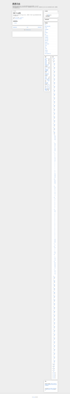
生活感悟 (47, 90)
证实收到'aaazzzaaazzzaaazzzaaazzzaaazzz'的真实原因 (54, 226)
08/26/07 (54, 292)
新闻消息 (49, 384)
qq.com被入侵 (54, 257)
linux (47, 85)
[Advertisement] (24, 33)
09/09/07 (54, 300)
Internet (18, 18)
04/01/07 (54, 87)
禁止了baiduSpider (54, 202)
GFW (46, 62)
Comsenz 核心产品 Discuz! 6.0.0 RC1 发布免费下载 (54, 165)
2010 (54, 368)
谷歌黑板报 (46, 29)
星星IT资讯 (46, 40)
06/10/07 (54, 109)
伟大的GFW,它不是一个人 (54, 191)
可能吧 (46, 27)
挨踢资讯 (47, 385)
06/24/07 (54, 117)
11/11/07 (54, 334)
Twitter (46, 45)
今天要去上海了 (54, 272)
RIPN (47, 67)
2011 (54, 370)
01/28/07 (54, 64)
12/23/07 (54, 357)
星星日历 (52, 383)
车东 (45, 24)
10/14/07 (54, 319)
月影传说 (46, 50)
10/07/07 (54, 315)
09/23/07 (54, 308)
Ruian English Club (48, 53)
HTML (46, 63)
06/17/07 (54, 113)
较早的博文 (40, 27)
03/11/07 (54, 75)
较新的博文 (15, 27)
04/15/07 (54, 90)
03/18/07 (54, 79)
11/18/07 (54, 338)
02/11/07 (54, 71)
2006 (54, 58)
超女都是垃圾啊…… (54, 138)
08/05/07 (54, 281)
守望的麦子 (46, 37)
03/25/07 (54, 83)
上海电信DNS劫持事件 (54, 146)
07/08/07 (54, 125)
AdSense (46, 58)
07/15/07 (54, 128)
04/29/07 (54, 94)
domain (48, 79)
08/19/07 (54, 289)
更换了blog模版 (54, 250)
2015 (54, 375)
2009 (54, 366)
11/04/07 (54, 330)
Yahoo (46, 77)
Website (20, 18)
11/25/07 (54, 342)
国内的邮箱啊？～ (54, 182)
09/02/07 (54, 296)
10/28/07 (54, 327)
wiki (47, 87)
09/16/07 (54, 304)
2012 (54, 372)
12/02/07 (54, 346)
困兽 (45, 34)
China (46, 60)
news (45, 86)
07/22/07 (54, 132)
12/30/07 (54, 361)
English (46, 61)
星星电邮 (46, 384)
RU (45, 68)
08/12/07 (54, 285)
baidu (46, 78)
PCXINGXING (53, 384)
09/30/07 (54, 311)
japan (49, 84)
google (46, 82)
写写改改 (46, 32)
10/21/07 (54, 323)
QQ (49, 66)
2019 (54, 376)
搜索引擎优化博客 (47, 26)
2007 (54, 60)
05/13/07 (54, 98)
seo (49, 86)
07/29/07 (54, 277)
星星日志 (16, 4)
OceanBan (46, 35)
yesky (45, 88)
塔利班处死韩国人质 (54, 265)
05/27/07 (54, 102)
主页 (27, 27)
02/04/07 (54, 68)
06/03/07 (54, 106)
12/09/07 (54, 349)
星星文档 (55, 383)
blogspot (46, 42)
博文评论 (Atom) (28, 29)
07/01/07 (54, 121)
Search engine (46, 70)
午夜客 (46, 48)
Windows (46, 76)
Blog (15, 18)
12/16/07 (54, 353)
